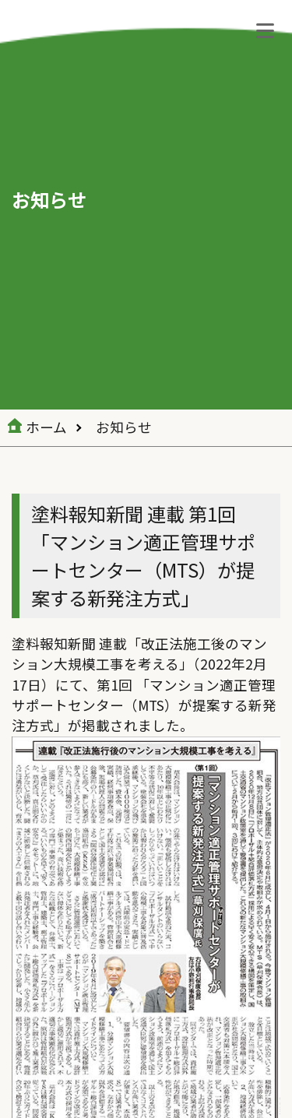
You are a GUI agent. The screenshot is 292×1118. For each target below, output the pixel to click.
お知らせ (124, 427)
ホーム (46, 427)
